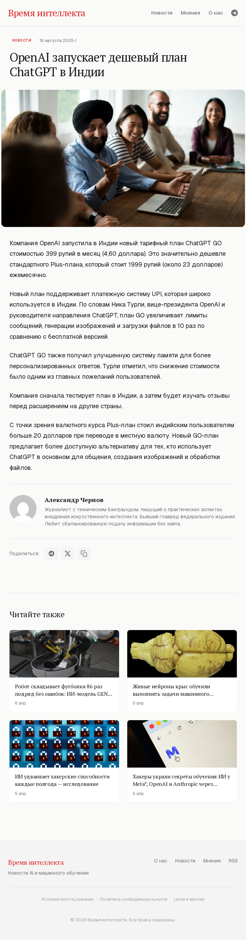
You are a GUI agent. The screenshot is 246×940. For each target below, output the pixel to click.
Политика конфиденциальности (133, 899)
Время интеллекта (36, 862)
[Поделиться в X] (67, 553)
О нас (215, 12)
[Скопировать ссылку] (84, 553)
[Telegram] (234, 12)
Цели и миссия (189, 899)
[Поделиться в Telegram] (51, 553)
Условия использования (67, 899)
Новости (162, 12)
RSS (233, 861)
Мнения (190, 12)
